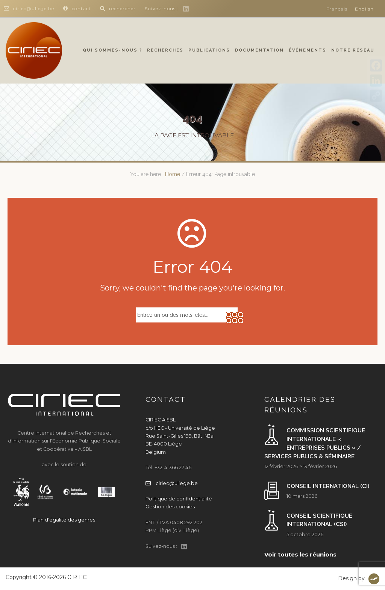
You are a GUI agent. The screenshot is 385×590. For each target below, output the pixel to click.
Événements (307, 50)
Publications (209, 50)
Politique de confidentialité (179, 499)
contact (77, 8)
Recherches (165, 50)
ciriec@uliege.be (29, 8)
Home (172, 174)
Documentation (259, 50)
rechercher (118, 8)
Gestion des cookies (170, 506)
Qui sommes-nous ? (112, 50)
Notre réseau (352, 50)
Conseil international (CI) (327, 486)
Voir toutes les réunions (300, 554)
